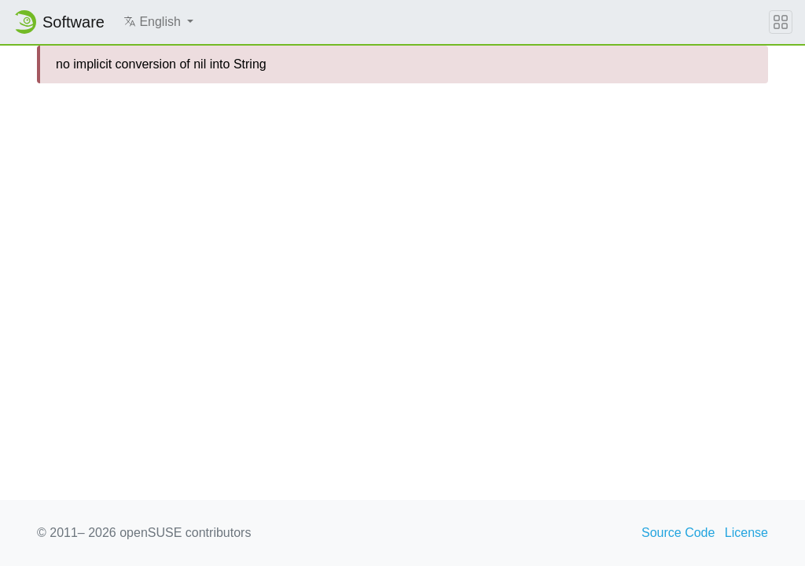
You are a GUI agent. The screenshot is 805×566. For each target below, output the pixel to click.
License (746, 532)
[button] (158, 22)
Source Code (678, 532)
